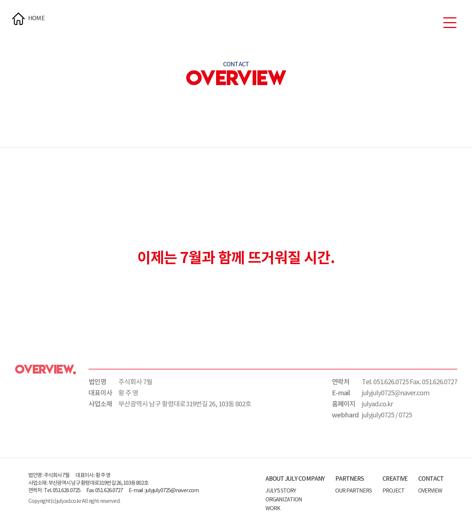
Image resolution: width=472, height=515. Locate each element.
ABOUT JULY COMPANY (295, 479)
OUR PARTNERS (353, 491)
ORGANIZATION (284, 500)
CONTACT (431, 479)
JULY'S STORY (281, 491)
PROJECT (393, 491)
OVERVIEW (430, 491)
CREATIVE (394, 479)
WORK (273, 508)
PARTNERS (349, 479)
